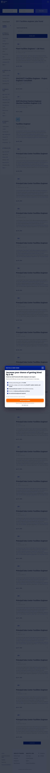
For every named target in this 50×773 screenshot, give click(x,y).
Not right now (25, 405)
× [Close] (42, 368)
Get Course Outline (25, 400)
